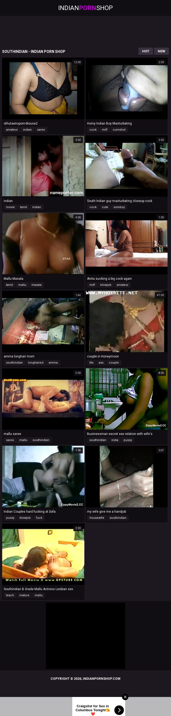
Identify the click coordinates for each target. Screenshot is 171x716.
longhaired (35, 362)
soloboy (119, 207)
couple (114, 362)
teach (10, 595)
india (114, 440)
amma (53, 362)
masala (37, 285)
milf (104, 129)
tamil (23, 207)
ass (101, 362)
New (161, 51)
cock (93, 129)
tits (91, 362)
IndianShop (85, 8)
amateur (12, 129)
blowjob (105, 285)
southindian (14, 362)
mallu (22, 285)
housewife (96, 518)
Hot (145, 51)
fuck (39, 518)
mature (24, 595)
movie (10, 207)
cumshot (119, 129)
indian (27, 129)
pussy (128, 440)
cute (105, 207)
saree (41, 129)
